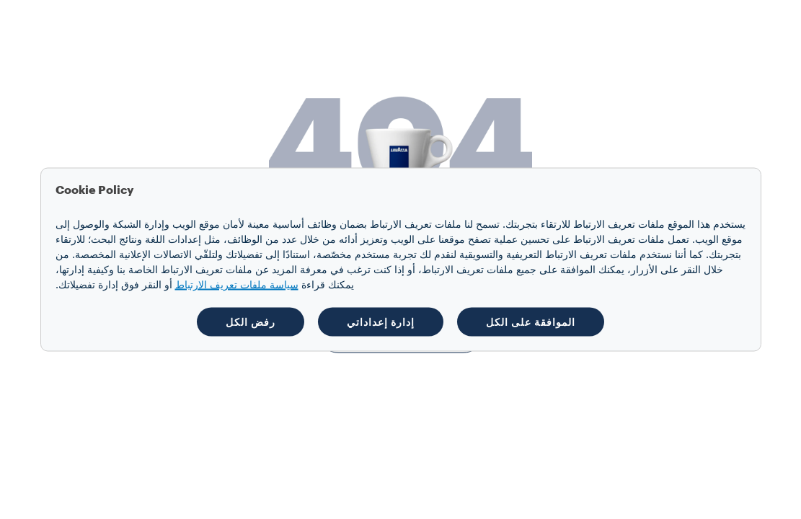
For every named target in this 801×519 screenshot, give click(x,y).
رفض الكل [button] (250, 322)
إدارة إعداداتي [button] (381, 322)
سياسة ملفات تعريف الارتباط (236, 285)
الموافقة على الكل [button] (530, 322)
